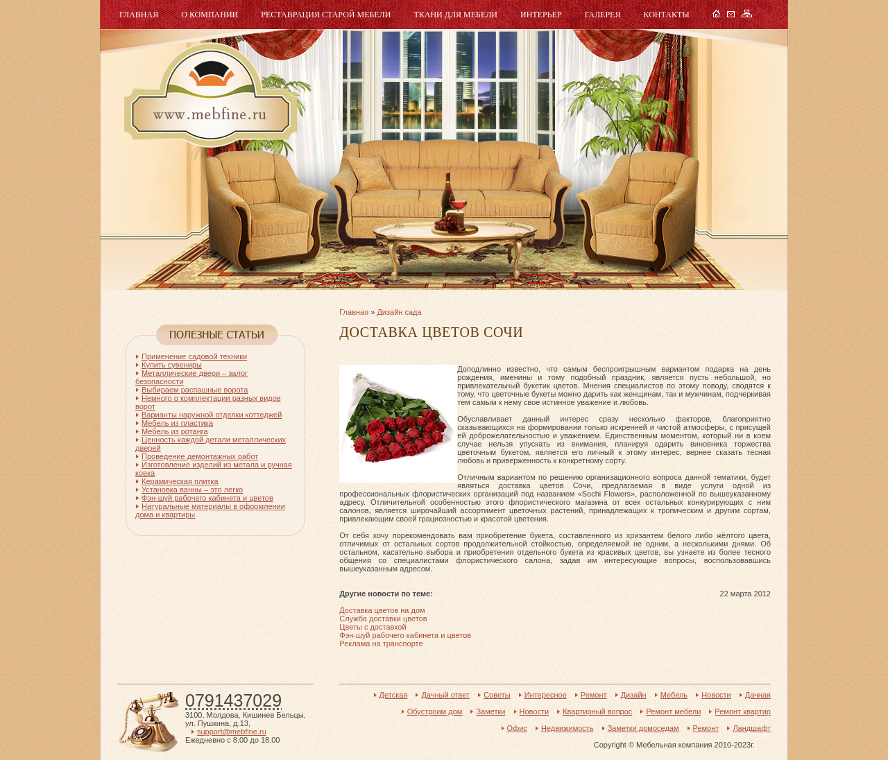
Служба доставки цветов (383, 618)
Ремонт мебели (673, 711)
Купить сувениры (172, 365)
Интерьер (541, 14)
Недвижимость (567, 728)
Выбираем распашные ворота (195, 390)
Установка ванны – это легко (192, 489)
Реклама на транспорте (380, 643)
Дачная (758, 695)
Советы (497, 695)
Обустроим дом (435, 711)
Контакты (666, 14)
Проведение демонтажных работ (200, 456)
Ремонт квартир (743, 711)
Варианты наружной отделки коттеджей (212, 415)
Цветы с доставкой (372, 627)
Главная (138, 14)
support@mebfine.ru (231, 731)
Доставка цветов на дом (382, 610)
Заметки (490, 711)
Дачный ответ (445, 695)
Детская (393, 695)
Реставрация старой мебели (326, 14)
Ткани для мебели (455, 14)
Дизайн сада (399, 312)
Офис (517, 728)
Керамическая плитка (180, 481)
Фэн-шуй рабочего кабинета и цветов (405, 635)
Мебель (209, 95)
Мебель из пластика (177, 423)
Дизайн (634, 695)
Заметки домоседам (643, 728)
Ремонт (594, 695)
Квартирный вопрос (597, 711)
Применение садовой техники (194, 356)
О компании (209, 14)
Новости (716, 695)
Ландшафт (752, 728)
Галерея (603, 14)
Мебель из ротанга (175, 431)
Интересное (545, 695)
